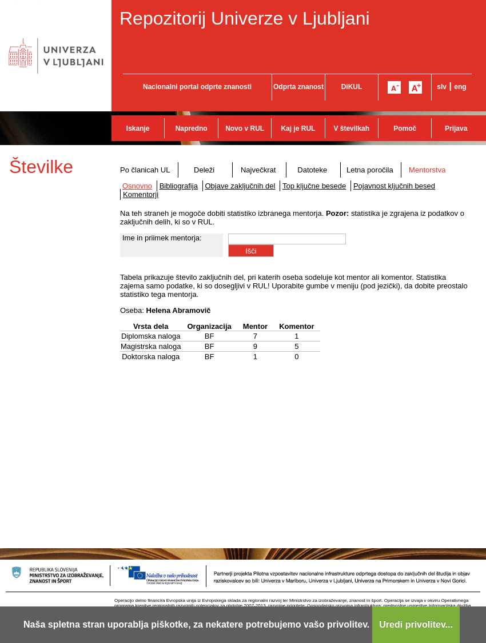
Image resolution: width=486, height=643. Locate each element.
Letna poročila (369, 170)
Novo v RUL (244, 128)
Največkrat (258, 170)
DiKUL (351, 87)
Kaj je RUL (298, 128)
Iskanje (138, 128)
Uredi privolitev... (416, 624)
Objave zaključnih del (240, 186)
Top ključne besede (314, 186)
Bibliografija (179, 186)
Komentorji (140, 194)
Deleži (204, 170)
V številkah (351, 128)
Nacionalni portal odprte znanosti (197, 87)
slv (442, 87)
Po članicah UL (145, 170)
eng (460, 87)
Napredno (192, 128)
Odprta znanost (298, 87)
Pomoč (404, 128)
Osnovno (137, 186)
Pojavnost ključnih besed (394, 186)
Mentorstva (427, 170)
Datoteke (312, 170)
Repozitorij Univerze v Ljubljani (244, 18)
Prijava (456, 128)
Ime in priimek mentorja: (162, 238)
